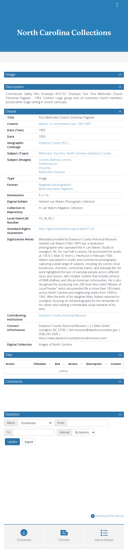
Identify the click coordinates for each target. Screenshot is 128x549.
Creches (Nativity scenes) (55, 160)
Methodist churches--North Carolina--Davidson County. (75, 153)
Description (15, 86)
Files (9, 355)
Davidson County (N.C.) (53, 143)
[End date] (33, 432)
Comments (14, 381)
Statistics (12, 414)
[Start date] (87, 422)
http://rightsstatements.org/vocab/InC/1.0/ (66, 229)
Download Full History (107, 516)
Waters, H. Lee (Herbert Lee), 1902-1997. (65, 124)
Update (12, 442)
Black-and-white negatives (56, 189)
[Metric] (35, 422)
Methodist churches (52, 172)
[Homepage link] (64, 31)
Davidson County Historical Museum (62, 315)
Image (10, 74)
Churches (45, 168)
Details (11, 111)
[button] (64, 534)
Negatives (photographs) (55, 185)
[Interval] (83, 432)
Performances (48, 164)
